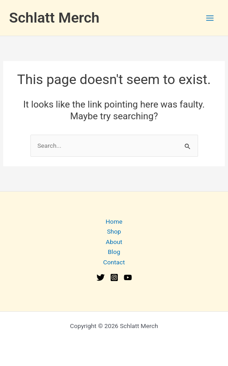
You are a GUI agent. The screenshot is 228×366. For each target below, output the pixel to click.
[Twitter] (101, 277)
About (114, 241)
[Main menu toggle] (210, 18)
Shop (114, 231)
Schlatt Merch (54, 17)
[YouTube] (128, 277)
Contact (114, 262)
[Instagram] (114, 277)
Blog (114, 251)
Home (114, 221)
